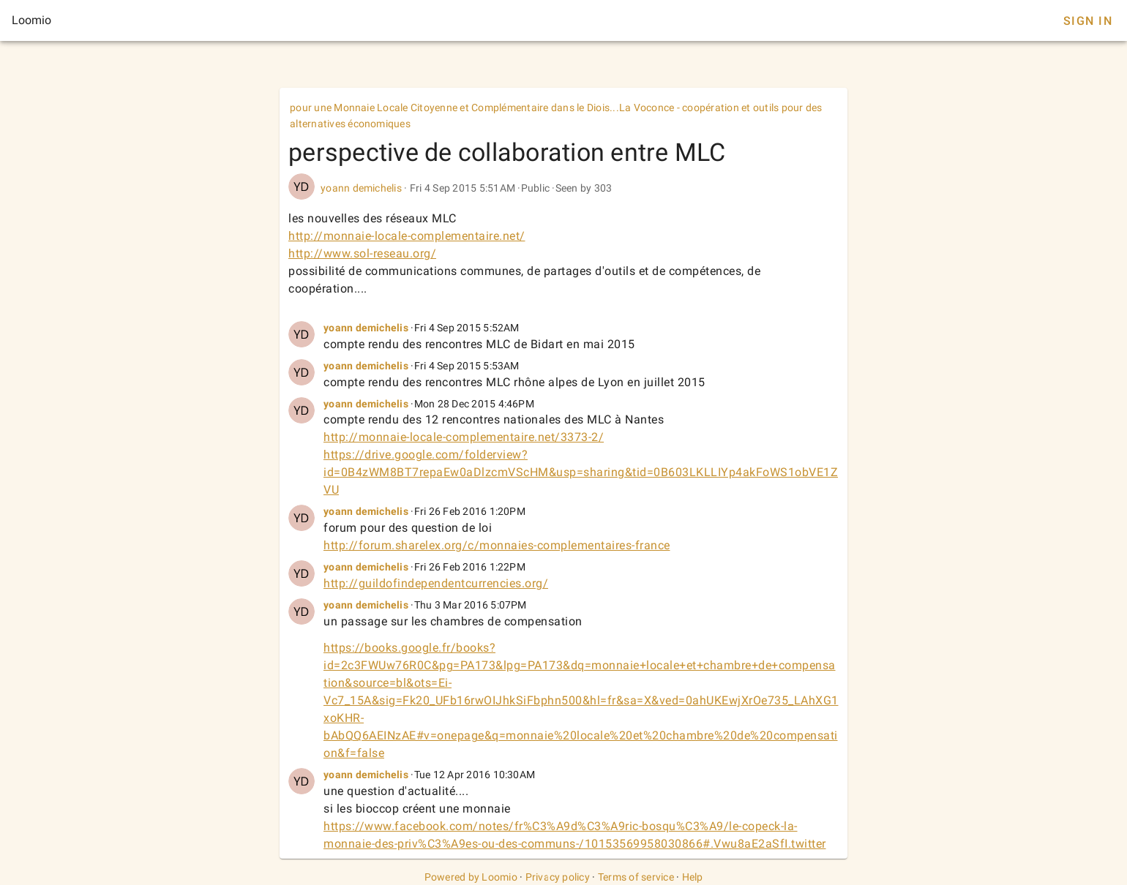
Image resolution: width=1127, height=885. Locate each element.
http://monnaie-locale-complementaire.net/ (406, 236)
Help (692, 877)
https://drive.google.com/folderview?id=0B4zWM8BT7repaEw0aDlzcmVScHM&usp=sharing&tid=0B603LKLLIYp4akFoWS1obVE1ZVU (580, 472)
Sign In (1087, 21)
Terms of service (636, 877)
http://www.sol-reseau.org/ (362, 253)
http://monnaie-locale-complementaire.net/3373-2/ (463, 437)
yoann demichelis (361, 188)
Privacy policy (558, 877)
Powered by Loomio (470, 877)
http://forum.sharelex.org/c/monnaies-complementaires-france (496, 545)
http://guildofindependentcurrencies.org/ (435, 583)
